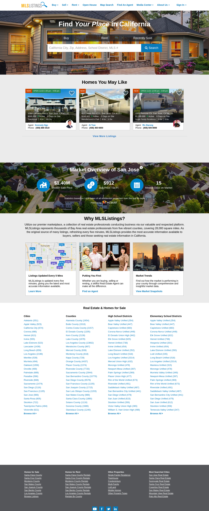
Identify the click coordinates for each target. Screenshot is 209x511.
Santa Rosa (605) (32, 398)
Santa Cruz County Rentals (77, 478)
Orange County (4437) (77, 361)
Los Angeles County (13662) (80, 343)
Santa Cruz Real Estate (159, 484)
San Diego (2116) (32, 387)
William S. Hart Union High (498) (124, 409)
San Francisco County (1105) (80, 383)
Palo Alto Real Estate (158, 496)
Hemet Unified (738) (118, 343)
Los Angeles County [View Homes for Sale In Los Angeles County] (33, 493)
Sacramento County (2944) (79, 372)
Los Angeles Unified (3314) (121, 357)
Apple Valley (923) (33, 324)
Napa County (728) (75, 357)
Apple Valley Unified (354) (120, 320)
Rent (74, 5)
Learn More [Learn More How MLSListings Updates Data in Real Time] (35, 291)
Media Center (144, 5)
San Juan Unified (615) (119, 398)
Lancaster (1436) (32, 346)
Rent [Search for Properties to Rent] (104, 38)
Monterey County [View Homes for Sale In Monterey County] (32, 481)
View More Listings (104, 136)
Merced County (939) (76, 350)
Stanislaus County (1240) (78, 409)
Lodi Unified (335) (159, 354)
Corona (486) (30, 331)
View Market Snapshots (149, 291)
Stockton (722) (31, 402)
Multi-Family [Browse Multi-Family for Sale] (113, 484)
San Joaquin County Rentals (78, 487)
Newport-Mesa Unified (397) (122, 369)
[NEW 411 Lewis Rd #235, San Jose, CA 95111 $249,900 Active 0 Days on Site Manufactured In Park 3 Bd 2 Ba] (104, 106)
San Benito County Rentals (77, 490)
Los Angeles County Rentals (78, 493)
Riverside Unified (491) (119, 383)
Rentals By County (73, 496)
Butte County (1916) (76, 324)
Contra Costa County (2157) (80, 328)
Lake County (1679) (75, 339)
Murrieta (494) (31, 361)
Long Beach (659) (32, 350)
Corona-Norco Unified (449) (121, 331)
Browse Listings (31, 496)
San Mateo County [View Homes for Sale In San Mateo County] (32, 484)
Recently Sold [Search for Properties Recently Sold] (142, 38)
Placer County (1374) (76, 365)
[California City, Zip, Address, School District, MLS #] (94, 48)
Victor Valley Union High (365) (122, 406)
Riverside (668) (31, 380)
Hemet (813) (30, 335)
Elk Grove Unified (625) (119, 339)
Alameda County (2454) (77, 320)
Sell (64, 5)
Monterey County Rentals (76, 481)
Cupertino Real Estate (159, 487)
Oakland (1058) (31, 365)
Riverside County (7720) (78, 369)
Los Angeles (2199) (33, 354)
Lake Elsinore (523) (33, 343)
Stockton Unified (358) (161, 406)
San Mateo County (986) (78, 395)
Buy (54, 5)
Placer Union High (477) (120, 376)
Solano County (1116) (76, 402)
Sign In (180, 5)
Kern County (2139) (75, 335)
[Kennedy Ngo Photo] (69, 123)
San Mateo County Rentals (77, 484)
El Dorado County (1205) (78, 331)
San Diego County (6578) (78, 380)
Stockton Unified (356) (119, 402)
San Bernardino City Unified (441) (124, 391)
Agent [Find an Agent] (125, 5)
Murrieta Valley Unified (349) (164, 372)
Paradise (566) (31, 376)
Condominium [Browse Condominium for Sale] (114, 481)
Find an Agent (90, 291)
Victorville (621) (31, 409)
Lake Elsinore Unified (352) (121, 350)
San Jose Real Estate (159, 475)
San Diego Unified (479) (120, 395)
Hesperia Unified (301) (161, 343)
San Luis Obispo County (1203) (81, 391)
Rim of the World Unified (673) (123, 380)
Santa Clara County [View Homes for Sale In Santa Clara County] (33, 475)
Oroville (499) (30, 369)
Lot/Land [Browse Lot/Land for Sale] (112, 487)
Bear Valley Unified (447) (120, 324)
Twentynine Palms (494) (35, 406)
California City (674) (33, 328)
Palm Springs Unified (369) (121, 372)
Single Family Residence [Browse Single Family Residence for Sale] (119, 475)
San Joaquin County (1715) (79, 387)
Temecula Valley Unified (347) (164, 409)
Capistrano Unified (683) (120, 328)
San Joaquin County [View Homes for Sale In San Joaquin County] (33, 487)
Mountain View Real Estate (161, 493)
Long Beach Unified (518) (120, 354)
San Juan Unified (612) (161, 402)
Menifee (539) (30, 357)
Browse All (30, 413)
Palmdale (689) (31, 372)
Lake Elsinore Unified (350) (163, 350)
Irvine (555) (29, 339)
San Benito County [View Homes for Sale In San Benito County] (32, 490)
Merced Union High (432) (120, 361)
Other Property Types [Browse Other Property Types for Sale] (117, 493)
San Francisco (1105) (34, 391)
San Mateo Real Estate (159, 490)
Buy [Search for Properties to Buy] (66, 38)
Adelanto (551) (31, 320)
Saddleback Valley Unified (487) (123, 387)
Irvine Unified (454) (117, 346)
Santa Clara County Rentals (78, 475)
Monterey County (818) (77, 354)
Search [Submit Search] (151, 48)
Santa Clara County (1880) (79, 398)
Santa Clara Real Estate (160, 478)
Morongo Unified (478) (119, 365)
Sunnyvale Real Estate (159, 481)
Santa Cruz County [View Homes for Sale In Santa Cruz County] (32, 478)
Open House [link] (90, 5)
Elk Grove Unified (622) (161, 335)
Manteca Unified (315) (161, 365)
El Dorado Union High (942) (121, 335)
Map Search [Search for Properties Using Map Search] (107, 5)
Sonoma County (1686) (77, 406)
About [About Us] (162, 5)
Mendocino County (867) (78, 346)
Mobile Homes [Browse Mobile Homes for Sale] (114, 490)
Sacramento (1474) (33, 383)
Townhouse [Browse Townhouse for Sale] (113, 478)
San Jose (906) (31, 395)
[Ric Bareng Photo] (177, 123)
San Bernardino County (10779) (81, 376)
